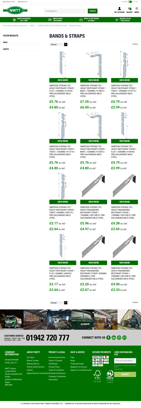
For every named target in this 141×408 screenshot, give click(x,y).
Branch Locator (33, 361)
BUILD (32, 26)
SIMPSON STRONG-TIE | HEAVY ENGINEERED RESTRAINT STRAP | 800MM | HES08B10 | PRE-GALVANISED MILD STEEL (93, 273)
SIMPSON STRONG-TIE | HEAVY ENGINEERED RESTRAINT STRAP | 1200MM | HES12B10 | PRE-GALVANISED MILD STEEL (123, 212)
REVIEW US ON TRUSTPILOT (125, 20)
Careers (30, 370)
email (124, 337)
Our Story (30, 357)
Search (93, 11)
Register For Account (78, 367)
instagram (119, 337)
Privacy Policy (54, 367)
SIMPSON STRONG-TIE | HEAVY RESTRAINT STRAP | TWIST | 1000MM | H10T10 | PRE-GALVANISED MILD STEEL (123, 90)
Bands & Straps (75, 26)
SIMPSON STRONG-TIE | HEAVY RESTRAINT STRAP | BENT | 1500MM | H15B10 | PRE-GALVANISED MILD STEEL (92, 90)
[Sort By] (58, 44)
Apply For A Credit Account (81, 370)
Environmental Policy (57, 357)
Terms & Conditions (56, 370)
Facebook (108, 337)
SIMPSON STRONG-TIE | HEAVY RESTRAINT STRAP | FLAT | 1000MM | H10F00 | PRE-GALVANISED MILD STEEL (123, 151)
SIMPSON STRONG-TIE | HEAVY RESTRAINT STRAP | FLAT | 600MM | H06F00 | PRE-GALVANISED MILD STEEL (61, 273)
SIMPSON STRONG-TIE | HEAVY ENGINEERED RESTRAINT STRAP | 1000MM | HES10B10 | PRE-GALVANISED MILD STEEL (123, 273)
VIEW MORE (63, 80)
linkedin (114, 337)
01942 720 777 (47, 338)
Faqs (72, 357)
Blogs (72, 361)
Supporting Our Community (37, 373)
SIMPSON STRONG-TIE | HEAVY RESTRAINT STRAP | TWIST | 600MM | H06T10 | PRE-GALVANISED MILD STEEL (61, 212)
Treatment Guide (77, 364)
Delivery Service (33, 364)
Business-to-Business (57, 373)
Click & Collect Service (35, 367)
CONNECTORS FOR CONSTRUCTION (52, 26)
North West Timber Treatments (15, 26)
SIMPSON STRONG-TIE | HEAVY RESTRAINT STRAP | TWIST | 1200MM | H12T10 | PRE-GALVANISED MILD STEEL (62, 151)
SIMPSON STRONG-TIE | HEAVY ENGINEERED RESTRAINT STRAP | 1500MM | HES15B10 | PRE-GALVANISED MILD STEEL (92, 212)
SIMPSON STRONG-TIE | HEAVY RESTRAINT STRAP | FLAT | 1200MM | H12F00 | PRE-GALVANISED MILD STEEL (61, 90)
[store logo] (15, 10)
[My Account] (119, 10)
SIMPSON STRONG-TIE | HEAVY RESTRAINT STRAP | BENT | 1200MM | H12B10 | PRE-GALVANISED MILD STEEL (92, 151)
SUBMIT (125, 374)
